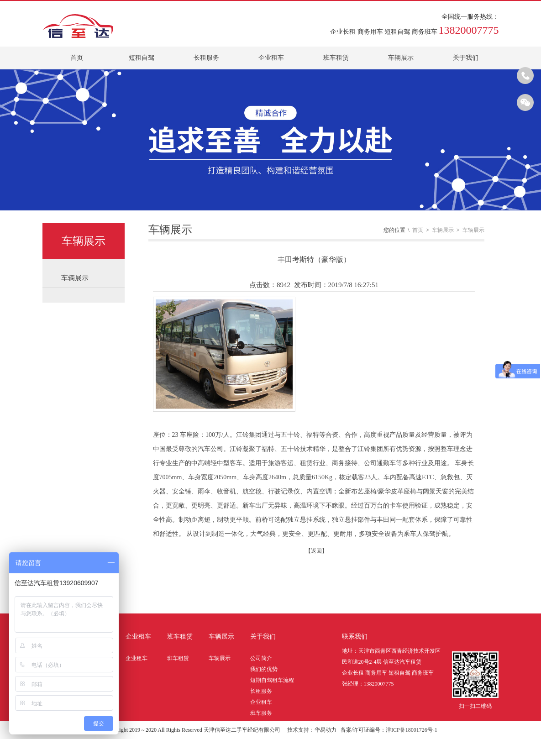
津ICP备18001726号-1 (411, 730)
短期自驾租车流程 (272, 680)
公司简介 (261, 658)
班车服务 (261, 713)
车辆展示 (401, 57)
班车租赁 (336, 57)
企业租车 (271, 57)
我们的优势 (264, 669)
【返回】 (316, 551)
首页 (76, 57)
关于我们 (465, 57)
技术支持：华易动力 (311, 730)
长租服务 (206, 57)
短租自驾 (141, 57)
